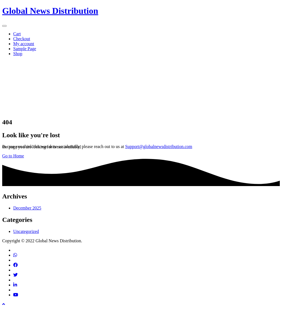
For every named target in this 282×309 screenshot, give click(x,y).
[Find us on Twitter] (15, 275)
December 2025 (27, 208)
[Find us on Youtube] (15, 294)
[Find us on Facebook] (15, 265)
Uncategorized (26, 231)
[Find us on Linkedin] (15, 285)
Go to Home (13, 156)
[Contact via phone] (15, 255)
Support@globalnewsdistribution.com (158, 146)
